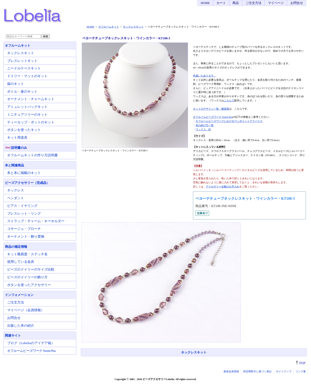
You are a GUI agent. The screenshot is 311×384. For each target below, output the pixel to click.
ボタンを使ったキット (24, 130)
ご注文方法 (253, 3)
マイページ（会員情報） (25, 310)
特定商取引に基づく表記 (257, 371)
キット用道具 (17, 137)
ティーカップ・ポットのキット (30, 122)
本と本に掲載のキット (24, 173)
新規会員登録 (231, 371)
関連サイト (13, 335)
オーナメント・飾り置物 (25, 236)
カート (221, 3)
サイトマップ (283, 371)
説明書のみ (16, 147)
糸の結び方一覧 (205, 125)
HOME (205, 3)
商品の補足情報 (16, 246)
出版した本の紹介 (20, 325)
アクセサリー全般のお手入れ (222, 186)
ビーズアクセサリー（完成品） (27, 182)
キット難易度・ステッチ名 (27, 254)
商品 (235, 3)
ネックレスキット (193, 352)
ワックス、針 (203, 129)
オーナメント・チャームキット (30, 99)
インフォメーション (19, 295)
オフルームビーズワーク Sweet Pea (213, 116)
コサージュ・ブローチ (24, 229)
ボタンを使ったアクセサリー (29, 285)
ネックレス (15, 190)
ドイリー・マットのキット (27, 76)
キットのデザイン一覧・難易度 (211, 108)
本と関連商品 (14, 165)
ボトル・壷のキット (22, 91)
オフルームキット (17, 45)
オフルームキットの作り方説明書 (32, 155)
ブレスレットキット (22, 61)
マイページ (276, 3)
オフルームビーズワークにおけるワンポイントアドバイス (229, 121)
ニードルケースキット (24, 68)
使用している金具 (20, 262)
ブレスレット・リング (24, 213)
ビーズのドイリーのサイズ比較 (30, 269)
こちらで (229, 100)
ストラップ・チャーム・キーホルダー (35, 221)
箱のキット (15, 84)
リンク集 (301, 371)
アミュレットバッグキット (27, 107)
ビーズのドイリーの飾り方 (27, 277)
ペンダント (15, 198)
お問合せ (296, 3)
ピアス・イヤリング (22, 206)
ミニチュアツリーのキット (27, 114)
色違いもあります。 (204, 75)
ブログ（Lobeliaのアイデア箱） (31, 343)
